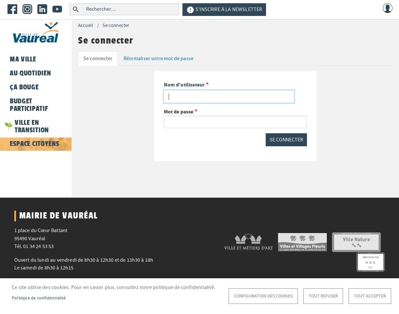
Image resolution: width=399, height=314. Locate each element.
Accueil (85, 25)
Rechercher (75, 9)
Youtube (57, 9)
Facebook (12, 9)
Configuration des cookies (263, 296)
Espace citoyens (34, 144)
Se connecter (115, 25)
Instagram (27, 9)
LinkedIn (42, 9)
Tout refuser (323, 296)
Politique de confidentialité (39, 298)
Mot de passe (178, 111)
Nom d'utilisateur (184, 84)
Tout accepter (370, 296)
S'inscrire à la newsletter (224, 10)
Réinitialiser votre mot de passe (158, 58)
